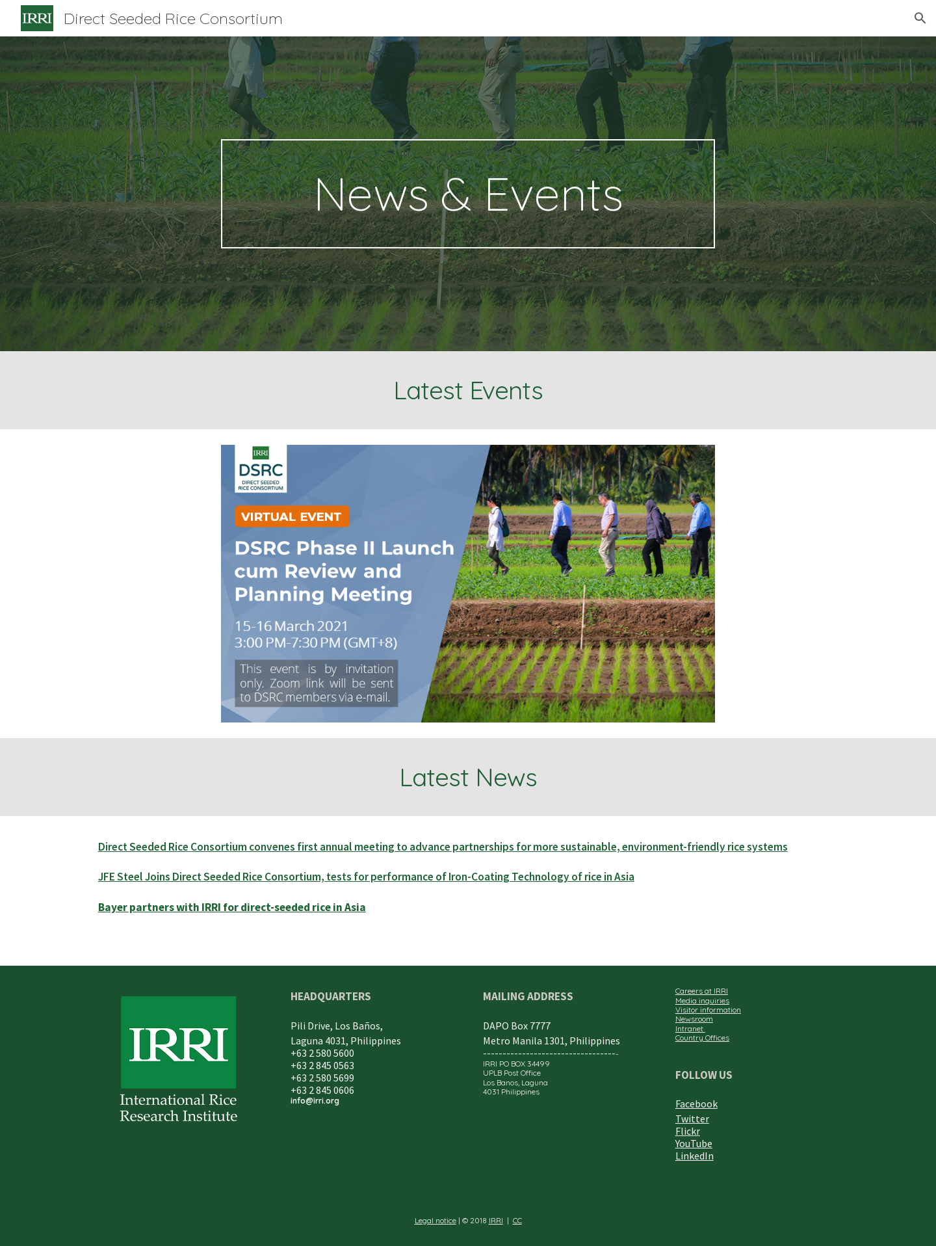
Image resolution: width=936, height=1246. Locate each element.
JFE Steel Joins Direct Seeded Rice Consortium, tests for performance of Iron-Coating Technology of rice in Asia (366, 876)
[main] (468, 193)
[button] (920, 18)
